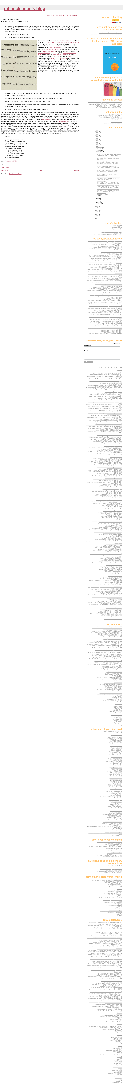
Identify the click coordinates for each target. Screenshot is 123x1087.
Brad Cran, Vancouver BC (116, 749)
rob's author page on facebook (115, 114)
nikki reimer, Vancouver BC (116, 795)
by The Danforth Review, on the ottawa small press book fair (109, 677)
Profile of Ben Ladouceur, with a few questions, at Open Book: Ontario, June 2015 (105, 255)
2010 (97, 209)
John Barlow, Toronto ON (116, 734)
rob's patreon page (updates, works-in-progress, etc (111, 32)
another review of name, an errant (115, 575)
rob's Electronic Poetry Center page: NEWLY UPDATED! (110, 115)
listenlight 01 (119, 1052)
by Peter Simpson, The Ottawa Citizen (114, 672)
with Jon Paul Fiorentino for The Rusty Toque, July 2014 (110, 634)
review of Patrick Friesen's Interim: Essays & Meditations (110, 534)
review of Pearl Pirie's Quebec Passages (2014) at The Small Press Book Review (105, 302)
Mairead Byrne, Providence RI (115, 743)
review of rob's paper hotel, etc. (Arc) (114, 608)
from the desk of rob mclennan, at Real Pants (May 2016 (110, 246)
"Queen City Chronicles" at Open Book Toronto (112, 496)
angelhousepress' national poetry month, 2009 (112, 1015)
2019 (97, 139)
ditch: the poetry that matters (116, 885)
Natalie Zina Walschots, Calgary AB (114, 817)
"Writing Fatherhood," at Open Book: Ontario (112, 332)
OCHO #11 (119, 1035)
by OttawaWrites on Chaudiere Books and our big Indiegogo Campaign (107, 631)
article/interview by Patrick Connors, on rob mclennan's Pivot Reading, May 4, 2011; (104, 461)
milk (121, 1020)
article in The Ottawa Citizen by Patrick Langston (111, 560)
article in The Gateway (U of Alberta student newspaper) (110, 549)
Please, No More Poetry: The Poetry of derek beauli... (108, 187)
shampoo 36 (119, 1013)
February (99, 202)
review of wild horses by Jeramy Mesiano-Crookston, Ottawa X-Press (107, 479)
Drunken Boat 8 (118, 1049)
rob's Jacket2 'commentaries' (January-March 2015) (111, 117)
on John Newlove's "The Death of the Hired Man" (111, 603)
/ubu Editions (119, 914)
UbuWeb (120, 913)
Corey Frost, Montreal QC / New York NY (113, 761)
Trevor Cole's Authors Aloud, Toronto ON (113, 882)
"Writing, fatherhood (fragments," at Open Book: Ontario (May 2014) (108, 310)
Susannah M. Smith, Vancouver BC (114, 806)
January (99, 203)
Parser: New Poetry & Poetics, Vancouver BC (112, 900)
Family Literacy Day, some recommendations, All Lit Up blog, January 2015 (106, 267)
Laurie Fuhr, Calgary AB (117, 762)
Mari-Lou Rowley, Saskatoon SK (115, 799)
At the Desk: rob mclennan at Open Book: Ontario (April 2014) (109, 311)
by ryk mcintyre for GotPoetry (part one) (113, 688)
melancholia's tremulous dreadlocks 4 (114, 1050)
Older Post (77, 170)
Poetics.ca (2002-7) (118, 233)
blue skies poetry (118, 1030)
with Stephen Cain (118, 717)
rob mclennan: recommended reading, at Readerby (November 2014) (107, 270)
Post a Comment (5, 167)
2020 (97, 138)
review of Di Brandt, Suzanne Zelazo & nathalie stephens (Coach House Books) (105, 602)
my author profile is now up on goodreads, (106, 191)
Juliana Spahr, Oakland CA (116, 807)
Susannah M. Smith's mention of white (114, 537)
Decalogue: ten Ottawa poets (116, 849)
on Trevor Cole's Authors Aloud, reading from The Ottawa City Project (107, 927)
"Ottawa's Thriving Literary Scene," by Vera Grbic (111, 442)
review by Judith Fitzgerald (116, 535)
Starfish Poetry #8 (118, 1028)
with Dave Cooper (118, 707)
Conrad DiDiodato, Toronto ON (115, 754)
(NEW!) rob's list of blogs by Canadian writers (112, 731)
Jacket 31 (120, 1047)
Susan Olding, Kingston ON (116, 787)
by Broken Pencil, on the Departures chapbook (112, 685)
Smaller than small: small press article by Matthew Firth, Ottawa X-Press (107, 597)
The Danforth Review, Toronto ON (115, 884)
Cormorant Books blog (117, 748)
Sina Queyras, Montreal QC (116, 793)
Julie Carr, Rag (100, 169)
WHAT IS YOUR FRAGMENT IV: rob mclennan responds (110, 323)
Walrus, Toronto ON (118, 1038)
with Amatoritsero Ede (117, 706)
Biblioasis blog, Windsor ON (116, 739)
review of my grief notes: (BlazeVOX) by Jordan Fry (111, 419)
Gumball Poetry (118, 1078)
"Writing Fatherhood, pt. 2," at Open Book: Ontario (111, 331)
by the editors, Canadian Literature (114, 630)
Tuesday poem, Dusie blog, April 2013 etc (113, 843)
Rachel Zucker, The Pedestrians (104, 179)
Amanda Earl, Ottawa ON (116, 757)
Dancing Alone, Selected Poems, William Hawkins (111, 868)
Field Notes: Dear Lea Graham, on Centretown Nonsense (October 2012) (106, 970)
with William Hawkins (117, 710)
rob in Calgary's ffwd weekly (116, 536)
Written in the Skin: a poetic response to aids (112, 856)
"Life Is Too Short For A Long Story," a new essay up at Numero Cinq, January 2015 (104, 269)
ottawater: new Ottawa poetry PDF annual (113, 231)
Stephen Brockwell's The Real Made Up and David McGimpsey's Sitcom (107, 528)
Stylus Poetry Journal (117, 1039)
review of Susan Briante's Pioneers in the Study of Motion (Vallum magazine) (106, 554)
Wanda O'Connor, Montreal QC (115, 786)
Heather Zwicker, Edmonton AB (115, 824)
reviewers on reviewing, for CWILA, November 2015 (111, 253)
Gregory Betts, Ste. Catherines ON (114, 738)
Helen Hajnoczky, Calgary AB (116, 767)
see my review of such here (59, 58)
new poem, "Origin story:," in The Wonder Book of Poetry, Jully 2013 (107, 937)
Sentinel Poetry (118, 1071)
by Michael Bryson (118, 723)
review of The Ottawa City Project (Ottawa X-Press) (111, 558)
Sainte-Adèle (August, (101, 181)
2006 (97, 214)
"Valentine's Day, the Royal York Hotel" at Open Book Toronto (109, 490)
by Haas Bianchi (118, 695)
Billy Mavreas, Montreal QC (116, 780)
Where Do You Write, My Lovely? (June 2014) (112, 299)
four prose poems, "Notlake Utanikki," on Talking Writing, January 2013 (107, 961)
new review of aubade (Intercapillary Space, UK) (112, 538)
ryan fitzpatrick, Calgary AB (116, 759)
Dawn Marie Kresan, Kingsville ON (114, 771)
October (99, 150)
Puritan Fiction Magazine (116, 1037)
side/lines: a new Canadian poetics (114, 853)
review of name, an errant (116, 579)
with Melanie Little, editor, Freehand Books (113, 683)
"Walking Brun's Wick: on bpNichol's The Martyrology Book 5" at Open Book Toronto (104, 482)
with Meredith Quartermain (116, 715)
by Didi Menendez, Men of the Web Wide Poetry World (110, 693)
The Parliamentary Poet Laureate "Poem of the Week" (110, 897)
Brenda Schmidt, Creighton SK (115, 801)
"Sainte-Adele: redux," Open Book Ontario (113, 446)
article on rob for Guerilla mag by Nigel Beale (112, 511)
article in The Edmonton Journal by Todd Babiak (112, 551)
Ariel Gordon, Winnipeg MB (116, 763)
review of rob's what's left (116, 600)
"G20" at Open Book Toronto (116, 481)
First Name (87, 350)
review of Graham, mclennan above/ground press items (110, 578)
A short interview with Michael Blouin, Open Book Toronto (110, 449)
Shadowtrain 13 (118, 1041)
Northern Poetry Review (117, 896)
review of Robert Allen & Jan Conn (114, 616)
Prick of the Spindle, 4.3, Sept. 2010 (114, 1007)
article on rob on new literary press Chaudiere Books (111, 566)
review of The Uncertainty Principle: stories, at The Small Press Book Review (106, 322)
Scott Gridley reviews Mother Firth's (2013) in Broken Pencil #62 (108, 325)
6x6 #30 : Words (100, 159)
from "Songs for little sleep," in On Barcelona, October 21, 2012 (108, 969)
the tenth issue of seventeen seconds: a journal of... (108, 189)
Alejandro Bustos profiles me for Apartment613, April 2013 (110, 380)
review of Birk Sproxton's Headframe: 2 (113, 568)
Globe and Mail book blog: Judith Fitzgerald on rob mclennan (109, 500)
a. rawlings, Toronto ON (117, 794)
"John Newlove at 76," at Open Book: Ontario (112, 298)
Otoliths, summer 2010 (117, 1008)
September (99, 151)
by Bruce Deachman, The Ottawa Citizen (113, 674)
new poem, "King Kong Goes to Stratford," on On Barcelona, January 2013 (106, 962)
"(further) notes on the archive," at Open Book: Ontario (110, 293)
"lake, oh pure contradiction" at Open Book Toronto (111, 513)
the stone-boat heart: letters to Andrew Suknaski (112, 577)
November (99, 148)
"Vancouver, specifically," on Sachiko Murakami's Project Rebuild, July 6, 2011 (105, 1002)
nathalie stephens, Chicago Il (116, 808)
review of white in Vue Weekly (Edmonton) (113, 540)
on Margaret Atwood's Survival (115, 599)
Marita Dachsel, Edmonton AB (115, 751)
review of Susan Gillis (117, 620)
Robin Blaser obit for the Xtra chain (114, 515)
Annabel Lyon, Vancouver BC (116, 776)
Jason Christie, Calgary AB (116, 747)
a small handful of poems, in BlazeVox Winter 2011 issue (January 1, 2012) (106, 992)
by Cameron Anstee (118, 696)
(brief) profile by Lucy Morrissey (115, 384)
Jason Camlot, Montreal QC (116, 746)
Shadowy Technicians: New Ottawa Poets (113, 872)
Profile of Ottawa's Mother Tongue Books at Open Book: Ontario (108, 430)
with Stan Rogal (118, 718)
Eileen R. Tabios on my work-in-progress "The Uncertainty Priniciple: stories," (106, 439)
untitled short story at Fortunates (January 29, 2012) (111, 986)
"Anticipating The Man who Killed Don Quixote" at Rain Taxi (109, 467)
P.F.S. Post (119, 1062)
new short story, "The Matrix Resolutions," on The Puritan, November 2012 (106, 967)
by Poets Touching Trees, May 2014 (114, 637)
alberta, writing (119, 830)
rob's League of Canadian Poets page (114, 119)
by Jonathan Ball (118, 676)
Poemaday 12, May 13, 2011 (116, 1005)
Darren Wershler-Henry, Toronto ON (114, 818)
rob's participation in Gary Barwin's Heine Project (111, 487)
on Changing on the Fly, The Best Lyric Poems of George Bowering (108, 591)
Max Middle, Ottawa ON (117, 782)
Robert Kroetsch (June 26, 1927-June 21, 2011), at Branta (109, 450)
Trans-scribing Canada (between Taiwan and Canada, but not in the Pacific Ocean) (104, 826)
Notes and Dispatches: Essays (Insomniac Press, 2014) (108, 177)
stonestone (119, 1074)
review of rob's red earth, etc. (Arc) (114, 598)
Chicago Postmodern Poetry (116, 883)
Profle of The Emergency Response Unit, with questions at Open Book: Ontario (105, 420)
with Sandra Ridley (118, 682)
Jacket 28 (120, 1068)
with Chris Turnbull (118, 702)
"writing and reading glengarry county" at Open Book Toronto (109, 469)
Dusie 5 (120, 1043)
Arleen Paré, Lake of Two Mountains (104, 173)
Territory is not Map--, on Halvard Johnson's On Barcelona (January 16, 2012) (105, 989)
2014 (97, 146)
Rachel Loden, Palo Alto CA (116, 775)
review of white (119, 524)
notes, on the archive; (101, 193)
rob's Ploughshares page (116, 122)
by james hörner (118, 716)
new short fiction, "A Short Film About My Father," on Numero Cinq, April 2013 (105, 950)
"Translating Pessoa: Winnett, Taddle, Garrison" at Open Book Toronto (107, 476)
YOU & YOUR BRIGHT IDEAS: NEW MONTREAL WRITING (109, 855)
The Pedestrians (66, 41)
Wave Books (14, 161)
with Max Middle (118, 714)
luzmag (120, 1056)
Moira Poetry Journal (117, 1063)
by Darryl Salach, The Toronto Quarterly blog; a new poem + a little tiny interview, (105, 658)
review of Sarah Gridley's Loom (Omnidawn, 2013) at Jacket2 (109, 324)
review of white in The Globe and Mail (114, 544)
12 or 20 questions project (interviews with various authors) (109, 689)
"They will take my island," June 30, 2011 (113, 1003)
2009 (97, 210)
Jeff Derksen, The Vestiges (102, 194)
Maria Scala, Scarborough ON (115, 800)
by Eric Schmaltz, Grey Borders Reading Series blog (111, 668)
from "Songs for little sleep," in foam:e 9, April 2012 (111, 981)
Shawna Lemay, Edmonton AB (115, 774)
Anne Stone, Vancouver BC (116, 810)
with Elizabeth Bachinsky (116, 678)
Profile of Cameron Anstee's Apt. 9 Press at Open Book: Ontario (108, 440)
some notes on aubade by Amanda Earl (113, 571)
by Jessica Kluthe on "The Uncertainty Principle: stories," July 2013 (108, 641)
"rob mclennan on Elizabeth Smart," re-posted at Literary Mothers (108, 289)
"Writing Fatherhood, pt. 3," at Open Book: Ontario (111, 330)
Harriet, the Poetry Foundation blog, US (113, 791)
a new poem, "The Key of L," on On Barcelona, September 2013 (108, 932)
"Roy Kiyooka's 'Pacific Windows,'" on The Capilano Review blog (108, 422)
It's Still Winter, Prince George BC (115, 891)
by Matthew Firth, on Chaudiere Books (114, 699)
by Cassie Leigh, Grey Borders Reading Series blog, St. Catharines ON (107, 657)
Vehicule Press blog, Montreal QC (115, 815)
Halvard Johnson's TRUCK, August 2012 (113, 844)
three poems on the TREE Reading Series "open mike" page (109, 1022)
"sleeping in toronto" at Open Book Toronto (113, 514)
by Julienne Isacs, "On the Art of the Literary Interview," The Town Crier (107, 628)
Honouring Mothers (118, 1072)
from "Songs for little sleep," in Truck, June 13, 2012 (111, 978)
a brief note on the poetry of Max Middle (113, 583)
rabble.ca (120, 904)
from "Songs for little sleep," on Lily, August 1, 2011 (111, 997)
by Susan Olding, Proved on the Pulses (113, 673)
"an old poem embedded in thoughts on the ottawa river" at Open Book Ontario (105, 453)
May (98, 198)
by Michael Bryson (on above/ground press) (113, 725)
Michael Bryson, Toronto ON (116, 741)
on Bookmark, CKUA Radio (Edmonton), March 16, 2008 (110, 924)
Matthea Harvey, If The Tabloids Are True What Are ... (108, 162)
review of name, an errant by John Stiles (113, 557)
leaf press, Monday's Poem (116, 1019)
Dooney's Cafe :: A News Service (115, 888)
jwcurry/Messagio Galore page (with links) (113, 893)
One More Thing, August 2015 (115, 254)
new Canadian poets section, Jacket (114, 854)
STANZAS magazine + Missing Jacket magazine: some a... (109, 154)
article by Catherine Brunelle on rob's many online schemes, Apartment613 (106, 258)
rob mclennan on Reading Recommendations (106, 166)
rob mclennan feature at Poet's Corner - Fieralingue (111, 1021)
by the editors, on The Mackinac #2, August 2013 (111, 640)
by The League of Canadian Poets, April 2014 (112, 639)
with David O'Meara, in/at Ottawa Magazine (113, 651)
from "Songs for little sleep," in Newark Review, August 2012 (109, 974)
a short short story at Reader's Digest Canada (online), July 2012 (108, 975)
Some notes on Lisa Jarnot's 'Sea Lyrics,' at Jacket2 (111, 383)
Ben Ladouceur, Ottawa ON (116, 772)
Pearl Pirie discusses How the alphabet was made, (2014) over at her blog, (106, 321)
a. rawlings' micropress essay (116, 605)
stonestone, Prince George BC (115, 910)
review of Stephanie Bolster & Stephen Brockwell (111, 606)
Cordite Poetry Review (117, 1070)
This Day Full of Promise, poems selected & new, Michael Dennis (108, 871)
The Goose (119, 889)
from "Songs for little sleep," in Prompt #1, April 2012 (111, 982)
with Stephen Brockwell (117, 697)
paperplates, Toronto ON (116, 899)
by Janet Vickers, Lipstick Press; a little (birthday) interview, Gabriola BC (107, 654)
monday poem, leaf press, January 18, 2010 (112, 1011)
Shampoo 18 (119, 1081)
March (98, 201)
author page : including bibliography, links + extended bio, (62, 15)
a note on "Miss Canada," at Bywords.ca (113, 392)
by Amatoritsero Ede (117, 708)
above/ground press (117, 225)
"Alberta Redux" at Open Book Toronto (114, 492)
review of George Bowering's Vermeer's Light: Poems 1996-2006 (108, 547)
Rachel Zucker (8, 161)
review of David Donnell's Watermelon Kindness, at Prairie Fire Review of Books (105, 475)
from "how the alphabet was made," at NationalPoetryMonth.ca (109, 983)
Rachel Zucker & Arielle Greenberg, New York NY (111, 823)
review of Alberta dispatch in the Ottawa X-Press (112, 517)
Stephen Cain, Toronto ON (116, 745)
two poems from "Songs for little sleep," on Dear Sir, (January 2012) (108, 991)
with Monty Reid (118, 704)
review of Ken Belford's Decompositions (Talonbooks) (111, 454)
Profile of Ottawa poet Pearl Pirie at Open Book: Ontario (110, 434)
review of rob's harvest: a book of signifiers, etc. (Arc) (111, 609)
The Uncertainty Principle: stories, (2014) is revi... (107, 170)
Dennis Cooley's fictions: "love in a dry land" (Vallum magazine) (108, 539)
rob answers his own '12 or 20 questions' (113, 686)
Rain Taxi (120, 906)
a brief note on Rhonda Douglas (115, 573)
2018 (97, 140)
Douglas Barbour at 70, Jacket (115, 502)
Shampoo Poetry (118, 908)
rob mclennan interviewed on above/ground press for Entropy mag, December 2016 (104, 626)
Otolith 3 (120, 1046)
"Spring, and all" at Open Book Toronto (114, 493)
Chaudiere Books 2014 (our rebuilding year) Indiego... (108, 186)
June (98, 197)
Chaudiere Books (118, 226)
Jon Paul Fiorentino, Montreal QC (115, 758)
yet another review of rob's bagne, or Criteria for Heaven (110, 612)
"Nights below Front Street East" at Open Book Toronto (110, 486)
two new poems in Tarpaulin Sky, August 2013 (112, 934)
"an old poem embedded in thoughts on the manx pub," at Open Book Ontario (105, 458)
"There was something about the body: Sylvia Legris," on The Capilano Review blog (104, 436)
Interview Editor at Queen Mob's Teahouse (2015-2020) (110, 116)
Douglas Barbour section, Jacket (115, 845)
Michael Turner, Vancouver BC (115, 813)
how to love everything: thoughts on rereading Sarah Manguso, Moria (107, 503)
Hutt (121, 1069)
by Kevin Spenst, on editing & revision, (114, 663)
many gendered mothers (117, 227)
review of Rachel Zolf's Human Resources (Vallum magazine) (109, 552)
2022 (97, 135)
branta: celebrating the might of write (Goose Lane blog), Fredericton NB (107, 880)
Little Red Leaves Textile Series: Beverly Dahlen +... (108, 155)
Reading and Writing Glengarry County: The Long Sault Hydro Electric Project (105, 501)
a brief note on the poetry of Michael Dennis (113, 570)
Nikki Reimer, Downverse (102, 165)
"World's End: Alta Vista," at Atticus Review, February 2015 (109, 266)
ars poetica (119, 1024)
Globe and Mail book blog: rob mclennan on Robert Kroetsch (109, 494)
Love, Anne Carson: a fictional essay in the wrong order (110, 480)
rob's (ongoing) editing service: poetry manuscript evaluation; (109, 107)
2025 (97, 131)
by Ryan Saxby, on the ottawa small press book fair (111, 684)
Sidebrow (120, 1045)
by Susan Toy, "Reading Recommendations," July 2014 (110, 635)
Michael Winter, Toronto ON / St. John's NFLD (112, 822)
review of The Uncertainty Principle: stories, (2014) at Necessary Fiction (107, 287)
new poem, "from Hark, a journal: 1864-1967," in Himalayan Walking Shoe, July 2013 (104, 935)
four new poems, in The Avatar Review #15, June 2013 (110, 940)
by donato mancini (118, 720)
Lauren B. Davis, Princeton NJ (115, 752)
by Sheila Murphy (118, 709)
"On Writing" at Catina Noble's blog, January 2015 (111, 268)
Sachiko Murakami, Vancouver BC (114, 785)
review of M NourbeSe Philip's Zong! (114, 468)
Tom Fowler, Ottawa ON (117, 760)
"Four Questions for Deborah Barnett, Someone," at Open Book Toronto (107, 441)
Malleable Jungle (118, 1065)
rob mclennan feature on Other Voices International (111, 1027)
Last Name (87, 356)
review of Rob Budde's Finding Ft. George (113, 525)
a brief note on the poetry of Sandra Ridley (113, 559)
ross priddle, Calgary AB (117, 792)
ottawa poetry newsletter (117, 228)
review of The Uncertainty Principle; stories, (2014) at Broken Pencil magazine (105, 288)
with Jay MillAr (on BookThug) (115, 711)
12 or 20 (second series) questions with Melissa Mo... (108, 190)
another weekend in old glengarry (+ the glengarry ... (108, 185)
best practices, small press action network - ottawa (111, 593)
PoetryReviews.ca (118, 903)
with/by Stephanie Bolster (116, 722)
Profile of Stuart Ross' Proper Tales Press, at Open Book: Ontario (108, 284)
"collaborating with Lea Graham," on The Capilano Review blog (109, 424)
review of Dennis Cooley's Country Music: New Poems (110, 569)
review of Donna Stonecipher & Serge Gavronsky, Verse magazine (108, 532)
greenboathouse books (117, 1082)
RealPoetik (119, 1057)
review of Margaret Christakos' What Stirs (113, 518)
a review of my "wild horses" (116, 249)
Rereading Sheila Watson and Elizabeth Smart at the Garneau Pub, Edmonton (105, 529)
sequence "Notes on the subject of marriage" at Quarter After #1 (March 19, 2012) (105, 984)
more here (119, 915)
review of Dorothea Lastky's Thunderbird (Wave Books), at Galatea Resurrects (105, 388)
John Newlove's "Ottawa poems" (115, 576)
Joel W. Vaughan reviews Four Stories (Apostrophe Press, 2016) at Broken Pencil (105, 241)
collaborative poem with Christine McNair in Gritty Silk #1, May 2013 (107, 942)
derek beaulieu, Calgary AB (116, 736)
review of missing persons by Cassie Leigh (113, 474)
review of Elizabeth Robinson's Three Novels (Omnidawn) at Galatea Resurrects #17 (104, 425)
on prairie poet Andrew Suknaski (115, 483)
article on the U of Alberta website (115, 548)
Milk (121, 1079)
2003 (97, 218)
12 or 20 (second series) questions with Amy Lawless (108, 158)
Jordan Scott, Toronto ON (116, 802)
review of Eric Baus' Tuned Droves (114, 504)
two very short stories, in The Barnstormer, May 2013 (111, 941)
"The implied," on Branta (117, 497)
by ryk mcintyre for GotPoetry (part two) (113, 687)
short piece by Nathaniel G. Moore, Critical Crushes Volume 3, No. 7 (107, 550)
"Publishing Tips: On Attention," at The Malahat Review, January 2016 (107, 247)
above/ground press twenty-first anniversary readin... (108, 182)
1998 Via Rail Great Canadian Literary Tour (113, 123)
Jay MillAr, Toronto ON (117, 783)
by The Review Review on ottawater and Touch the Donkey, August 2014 (106, 632)
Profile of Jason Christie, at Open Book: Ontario (112, 292)
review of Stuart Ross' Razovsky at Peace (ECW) (111, 615)
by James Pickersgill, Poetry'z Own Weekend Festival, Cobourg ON (108, 662)
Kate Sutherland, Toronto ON (116, 811)
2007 (97, 213)
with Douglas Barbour (117, 719)
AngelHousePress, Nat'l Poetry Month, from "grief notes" (110, 1010)
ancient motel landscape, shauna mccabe (113, 866)
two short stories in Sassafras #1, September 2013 (111, 933)
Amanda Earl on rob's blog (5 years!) (114, 530)
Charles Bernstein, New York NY (115, 737)
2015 (97, 144)
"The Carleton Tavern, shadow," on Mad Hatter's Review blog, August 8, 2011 (106, 996)
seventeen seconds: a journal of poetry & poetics (111, 229)
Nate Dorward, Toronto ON (116, 756)
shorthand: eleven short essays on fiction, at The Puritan (110, 398)
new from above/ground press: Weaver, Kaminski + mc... (109, 156)
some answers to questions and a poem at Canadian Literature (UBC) (107, 679)
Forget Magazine (118, 1031)
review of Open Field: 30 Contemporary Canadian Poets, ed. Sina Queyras (106, 589)
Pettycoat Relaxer (118, 1076)
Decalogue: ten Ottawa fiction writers (114, 848)
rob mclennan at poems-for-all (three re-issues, (107, 174)
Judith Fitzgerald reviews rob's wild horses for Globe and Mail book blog (107, 491)
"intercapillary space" (117, 1051)
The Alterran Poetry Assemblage (115, 1073)
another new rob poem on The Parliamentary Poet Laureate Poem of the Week (105, 1026)
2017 (97, 142)
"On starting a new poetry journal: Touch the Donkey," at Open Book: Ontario (106, 295)
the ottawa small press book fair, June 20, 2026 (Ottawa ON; (109, 106)
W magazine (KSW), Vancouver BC (114, 912)
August (99, 152)
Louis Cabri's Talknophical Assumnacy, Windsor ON (111, 911)
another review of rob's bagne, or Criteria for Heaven (111, 611)
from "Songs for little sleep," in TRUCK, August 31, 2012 (110, 973)
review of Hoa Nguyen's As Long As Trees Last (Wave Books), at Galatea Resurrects (104, 387)
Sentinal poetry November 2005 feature (113, 121)
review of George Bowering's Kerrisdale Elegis (112, 519)
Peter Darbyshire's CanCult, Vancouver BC (113, 881)
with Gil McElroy (118, 721)
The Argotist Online (118, 1060)
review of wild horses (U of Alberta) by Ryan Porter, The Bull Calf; (108, 460)
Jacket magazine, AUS (117, 892)
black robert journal (118, 1017)
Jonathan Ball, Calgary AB (116, 732)
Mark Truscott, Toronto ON (116, 812)
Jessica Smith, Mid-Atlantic (116, 805)
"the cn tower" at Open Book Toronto (114, 507)
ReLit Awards (119, 907)
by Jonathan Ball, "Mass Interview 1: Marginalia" (112, 667)
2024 (97, 132)
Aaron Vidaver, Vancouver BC (115, 816)
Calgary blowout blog (117, 827)
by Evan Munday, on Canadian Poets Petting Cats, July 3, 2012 (108, 650)
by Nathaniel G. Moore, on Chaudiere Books (112, 700)
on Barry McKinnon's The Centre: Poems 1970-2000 (111, 592)
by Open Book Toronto (117, 675)
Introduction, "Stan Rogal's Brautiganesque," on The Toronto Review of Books (105, 378)
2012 (97, 206)
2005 (97, 215)
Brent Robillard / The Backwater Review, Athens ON (111, 796)
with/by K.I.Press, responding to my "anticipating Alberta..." (109, 694)
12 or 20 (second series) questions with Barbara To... (108, 171)
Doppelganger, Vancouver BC (115, 886)
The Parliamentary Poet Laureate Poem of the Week (111, 1054)
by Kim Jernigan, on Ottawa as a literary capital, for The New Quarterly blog (106, 660)
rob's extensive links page (116, 118)
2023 (97, 134)
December (99, 147)
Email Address (88, 345)
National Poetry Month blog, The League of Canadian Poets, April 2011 (107, 1006)
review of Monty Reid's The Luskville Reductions (112, 505)
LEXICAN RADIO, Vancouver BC (115, 894)
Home (40, 170)
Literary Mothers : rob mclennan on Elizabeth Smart (108, 167)
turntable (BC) (119, 1014)
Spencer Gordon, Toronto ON (116, 764)
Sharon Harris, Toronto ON (116, 768)
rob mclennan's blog (24, 8)
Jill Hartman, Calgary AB (117, 769)
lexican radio (119, 1025)
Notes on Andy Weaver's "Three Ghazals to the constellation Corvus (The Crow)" (105, 604)
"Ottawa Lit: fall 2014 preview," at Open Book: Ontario (110, 286)
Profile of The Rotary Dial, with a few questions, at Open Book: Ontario (107, 282)
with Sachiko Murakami (117, 680)
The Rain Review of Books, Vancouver (114, 905)
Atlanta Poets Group (117, 825)
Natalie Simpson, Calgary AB (116, 804)
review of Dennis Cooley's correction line (113, 526)
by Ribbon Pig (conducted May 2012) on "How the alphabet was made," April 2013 (104, 644)
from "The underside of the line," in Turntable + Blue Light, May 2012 (107, 980)
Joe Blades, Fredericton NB (116, 740)
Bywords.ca (119, 1036)
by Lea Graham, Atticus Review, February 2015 (112, 629)
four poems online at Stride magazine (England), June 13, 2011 (108, 1004)
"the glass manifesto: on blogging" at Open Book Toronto (110, 463)
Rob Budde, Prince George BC (115, 742)
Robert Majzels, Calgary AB (116, 779)
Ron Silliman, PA (118, 803)
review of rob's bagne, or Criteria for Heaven (112, 610)
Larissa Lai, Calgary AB (117, 773)
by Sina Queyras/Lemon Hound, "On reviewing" (112, 666)
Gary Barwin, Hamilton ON (116, 735)
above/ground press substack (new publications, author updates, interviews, (106, 34)
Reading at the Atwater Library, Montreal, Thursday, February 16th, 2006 (107, 928)
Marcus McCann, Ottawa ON (116, 781)
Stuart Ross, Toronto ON (117, 797)
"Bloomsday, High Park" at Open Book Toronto (112, 484)
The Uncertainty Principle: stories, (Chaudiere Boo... (108, 160)
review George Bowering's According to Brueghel (111, 516)
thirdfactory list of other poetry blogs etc (113, 832)
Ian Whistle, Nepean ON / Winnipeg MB (113, 821)
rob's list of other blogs (117, 835)
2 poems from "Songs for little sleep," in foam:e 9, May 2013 (109, 945)
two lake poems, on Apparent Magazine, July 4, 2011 (111, 1000)
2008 (97, 211)
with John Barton (118, 712)
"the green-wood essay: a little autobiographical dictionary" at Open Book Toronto (105, 470)
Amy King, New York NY (117, 770)
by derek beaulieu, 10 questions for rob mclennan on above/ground (108, 661)
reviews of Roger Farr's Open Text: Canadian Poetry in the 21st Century (107, 521)
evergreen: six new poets (116, 852)
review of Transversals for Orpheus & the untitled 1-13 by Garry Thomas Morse (105, 562)
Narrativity (120, 895)
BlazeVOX (119, 1032)
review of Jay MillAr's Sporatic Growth (114, 565)
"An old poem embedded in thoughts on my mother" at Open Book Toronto (106, 462)
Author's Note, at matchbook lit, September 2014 (112, 285)
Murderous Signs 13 (117, 1048)
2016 (97, 143)
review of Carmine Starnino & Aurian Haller (113, 619)
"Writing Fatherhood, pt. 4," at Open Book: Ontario (111, 327)
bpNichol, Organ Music (102, 175)
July (98, 195)
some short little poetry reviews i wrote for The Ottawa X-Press (109, 546)
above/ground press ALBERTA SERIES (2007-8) (112, 232)
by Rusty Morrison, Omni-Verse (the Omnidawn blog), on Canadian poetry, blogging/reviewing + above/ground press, (106, 656)
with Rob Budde (118, 691)
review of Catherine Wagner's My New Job (113, 508)
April (98, 199)
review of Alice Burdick (117, 618)
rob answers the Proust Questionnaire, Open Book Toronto (109, 669)
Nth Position (119, 1059)
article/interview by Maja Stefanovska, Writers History (111, 459)
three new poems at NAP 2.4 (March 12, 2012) (112, 985)
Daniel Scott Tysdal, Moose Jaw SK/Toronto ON (112, 814)
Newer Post (4, 170)
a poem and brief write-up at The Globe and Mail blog (111, 1016)
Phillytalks (120, 901)
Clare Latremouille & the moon (115, 590)
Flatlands (120, 1080)
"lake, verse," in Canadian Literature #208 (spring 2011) (110, 995)
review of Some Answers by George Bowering (112, 533)
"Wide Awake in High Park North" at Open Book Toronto (110, 485)
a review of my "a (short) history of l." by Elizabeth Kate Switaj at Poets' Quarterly (105, 248)
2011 (97, 207)
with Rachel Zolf (118, 701)
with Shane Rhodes (118, 698)
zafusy (120, 1058)
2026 (97, 130)
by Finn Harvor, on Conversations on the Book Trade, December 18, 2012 (106, 647)
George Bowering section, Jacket (115, 850)
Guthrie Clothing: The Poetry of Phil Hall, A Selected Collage (109, 842)
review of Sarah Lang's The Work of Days (113, 545)
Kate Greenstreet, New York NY (115, 765)
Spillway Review (118, 1061)
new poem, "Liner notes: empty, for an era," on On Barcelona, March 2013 (106, 953)
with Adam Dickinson (117, 705)
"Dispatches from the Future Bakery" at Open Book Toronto (109, 510)
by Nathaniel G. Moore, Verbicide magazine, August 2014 (110, 633)
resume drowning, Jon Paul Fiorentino (114, 870)
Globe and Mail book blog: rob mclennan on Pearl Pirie (110, 499)
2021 (97, 136)
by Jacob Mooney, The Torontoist (115, 671)
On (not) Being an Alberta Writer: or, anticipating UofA (110, 561)
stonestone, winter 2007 (117, 1042)
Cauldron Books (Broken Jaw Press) (114, 865)
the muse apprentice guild (116, 1075)
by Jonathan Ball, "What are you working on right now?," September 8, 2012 (106, 649)
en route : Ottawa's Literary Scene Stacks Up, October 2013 (109, 367)
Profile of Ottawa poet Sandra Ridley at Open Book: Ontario (109, 435)
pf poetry (120, 1018)
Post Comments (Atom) (15, 174)
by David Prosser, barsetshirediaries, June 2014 (112, 636)
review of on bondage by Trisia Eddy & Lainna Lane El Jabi (109, 512)
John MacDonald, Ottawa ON (116, 778)
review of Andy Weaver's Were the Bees (113, 582)
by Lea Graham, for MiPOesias (115, 690)
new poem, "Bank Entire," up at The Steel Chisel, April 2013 (109, 949)
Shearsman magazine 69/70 (116, 1040)
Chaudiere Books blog (117, 828)
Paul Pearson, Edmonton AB (116, 789)
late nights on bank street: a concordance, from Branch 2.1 (109, 1009)
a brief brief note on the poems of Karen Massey (112, 567)
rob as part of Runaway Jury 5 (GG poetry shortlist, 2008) (110, 523)
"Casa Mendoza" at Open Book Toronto (113, 478)
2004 (97, 217)
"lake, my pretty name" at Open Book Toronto (112, 506)
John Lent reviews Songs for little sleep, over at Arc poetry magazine (107, 373)
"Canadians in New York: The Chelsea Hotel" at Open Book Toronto (108, 495)
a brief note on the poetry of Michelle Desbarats (112, 564)
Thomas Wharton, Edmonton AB (115, 819)
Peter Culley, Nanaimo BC (116, 750)
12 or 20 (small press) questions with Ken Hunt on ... (108, 163)
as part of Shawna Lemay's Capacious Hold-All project (110, 527)
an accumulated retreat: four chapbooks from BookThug (110, 572)
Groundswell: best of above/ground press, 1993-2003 (111, 869)
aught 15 (120, 1053)
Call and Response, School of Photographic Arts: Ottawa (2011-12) (108, 234)
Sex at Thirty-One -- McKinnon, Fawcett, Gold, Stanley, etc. (109, 601)
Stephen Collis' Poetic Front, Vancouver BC (113, 902)
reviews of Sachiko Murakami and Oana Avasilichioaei (110, 522)
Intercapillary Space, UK (117, 890)
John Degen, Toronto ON (116, 753)
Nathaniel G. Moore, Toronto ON (115, 784)
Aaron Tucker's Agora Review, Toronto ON (113, 879)
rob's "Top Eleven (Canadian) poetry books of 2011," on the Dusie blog (107, 421)
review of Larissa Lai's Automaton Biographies (112, 489)
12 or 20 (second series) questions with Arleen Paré (108, 183)
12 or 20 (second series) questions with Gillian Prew (108, 178)
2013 (97, 205)
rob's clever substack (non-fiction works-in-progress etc (110, 33)
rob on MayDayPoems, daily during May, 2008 (112, 1029)
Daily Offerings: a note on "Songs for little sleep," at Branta (109, 393)
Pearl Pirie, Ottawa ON (117, 790)
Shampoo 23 (119, 1064)
